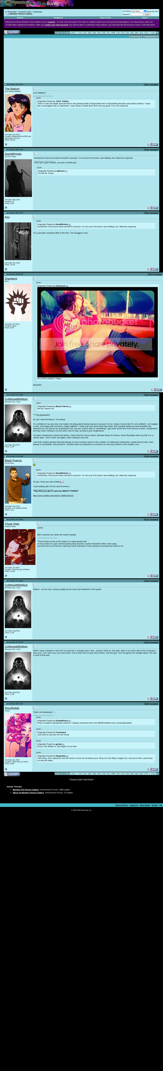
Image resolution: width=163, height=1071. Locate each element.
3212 (141, 33)
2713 (118, 33)
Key (7, 217)
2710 (103, 33)
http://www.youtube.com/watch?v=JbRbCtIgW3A (53, 495)
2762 (132, 33)
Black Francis (13, 460)
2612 (89, 33)
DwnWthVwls (13, 153)
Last (153, 33)
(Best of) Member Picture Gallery (28, 793)
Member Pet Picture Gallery (26, 790)
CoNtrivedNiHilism (16, 399)
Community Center (25, 11)
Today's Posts (105, 18)
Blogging (57, 18)
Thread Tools (135, 36)
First (73, 33)
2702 (99, 33)
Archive (155, 805)
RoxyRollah (12, 708)
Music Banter (12, 11)
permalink (154, 85)
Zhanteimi (11, 278)
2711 (108, 33)
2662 (94, 33)
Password (126, 14)
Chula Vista (12, 523)
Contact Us (134, 805)
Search (145, 18)
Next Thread (88, 779)
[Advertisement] (30, 61)
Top (160, 805)
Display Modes (150, 36)
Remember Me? (151, 11)
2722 (127, 33)
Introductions (37, 11)
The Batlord (12, 88)
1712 (80, 33)
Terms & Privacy (121, 805)
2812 (136, 33)
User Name (126, 11)
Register (20, 18)
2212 (85, 33)
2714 (122, 33)
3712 (146, 33)
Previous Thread (76, 779)
